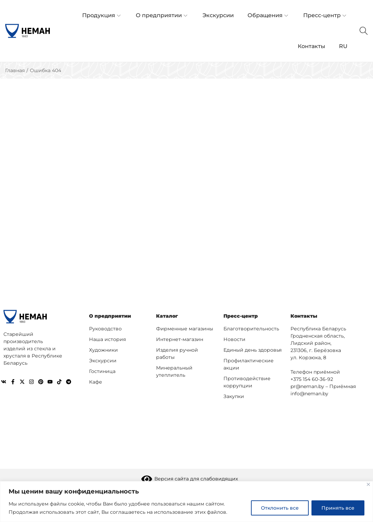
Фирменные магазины (184, 329)
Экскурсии (103, 361)
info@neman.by (309, 393)
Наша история (107, 339)
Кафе (95, 382)
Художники (103, 350)
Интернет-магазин (179, 339)
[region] (186, 501)
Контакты (303, 316)
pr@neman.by (307, 386)
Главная (15, 70)
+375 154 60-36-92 (311, 379)
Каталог (167, 316)
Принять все (337, 508)
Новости (234, 339)
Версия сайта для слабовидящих (189, 479)
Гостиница (102, 371)
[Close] (368, 484)
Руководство (105, 329)
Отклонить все (280, 508)
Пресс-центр (240, 316)
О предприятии (110, 316)
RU (343, 46)
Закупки (233, 396)
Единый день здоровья (252, 350)
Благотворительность (251, 329)
